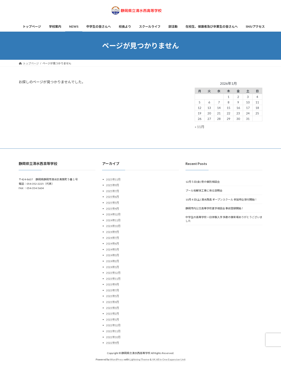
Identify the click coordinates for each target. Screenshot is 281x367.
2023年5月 (112, 296)
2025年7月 (112, 191)
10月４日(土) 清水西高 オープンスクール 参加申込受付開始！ (221, 199)
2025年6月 (112, 197)
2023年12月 (113, 272)
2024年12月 (113, 214)
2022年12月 (113, 325)
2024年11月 (113, 220)
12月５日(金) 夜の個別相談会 (203, 181)
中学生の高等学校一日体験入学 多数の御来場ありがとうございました (224, 219)
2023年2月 (112, 313)
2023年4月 (112, 302)
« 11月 (199, 127)
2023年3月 (112, 307)
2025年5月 (112, 202)
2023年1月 (112, 319)
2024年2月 (112, 261)
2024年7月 (112, 237)
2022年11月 (113, 331)
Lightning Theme (139, 359)
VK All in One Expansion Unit (169, 359)
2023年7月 (112, 290)
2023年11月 (113, 278)
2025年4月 (112, 208)
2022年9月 (112, 343)
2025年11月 (113, 179)
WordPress (117, 359)
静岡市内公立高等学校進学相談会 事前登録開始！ (215, 208)
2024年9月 (112, 231)
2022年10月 (113, 337)
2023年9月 (112, 284)
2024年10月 (113, 226)
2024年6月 (112, 243)
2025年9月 (112, 185)
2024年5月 (112, 249)
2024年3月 (112, 255)
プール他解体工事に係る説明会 (204, 190)
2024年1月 (112, 267)
